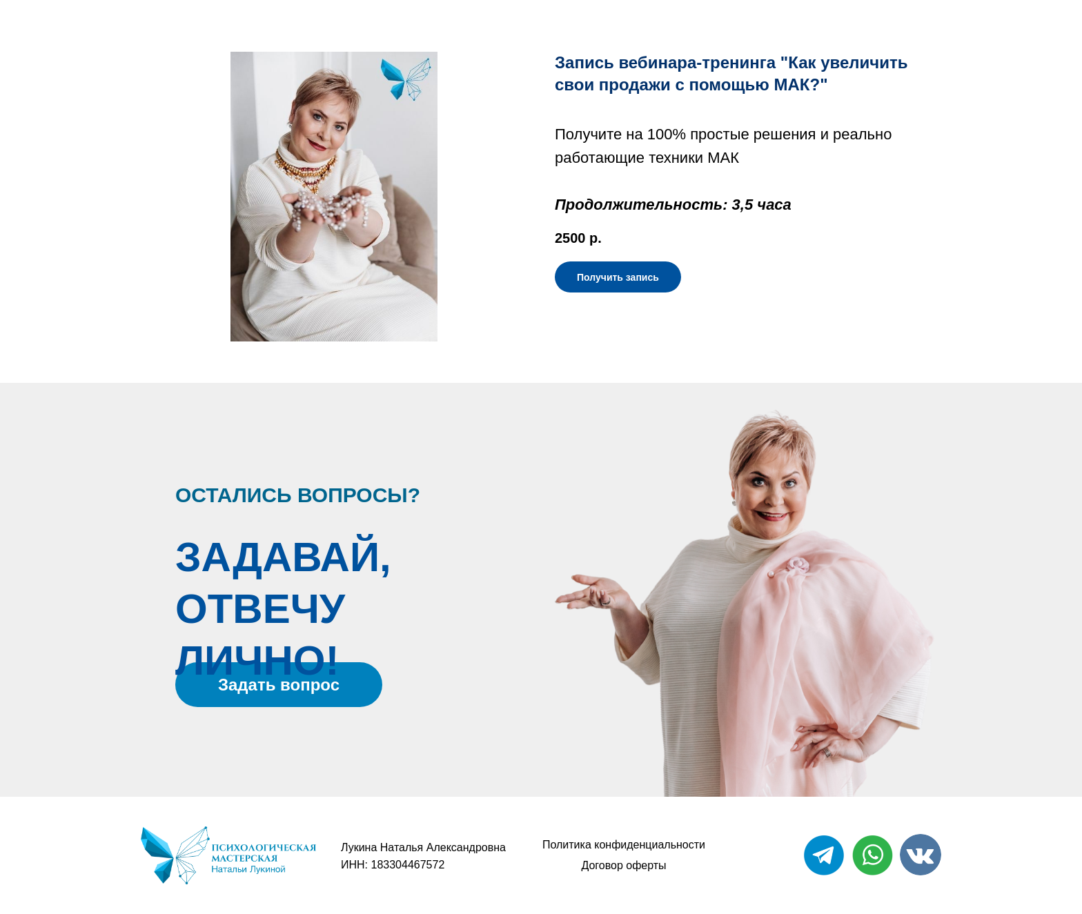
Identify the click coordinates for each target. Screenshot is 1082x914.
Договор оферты (623, 865)
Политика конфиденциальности (623, 845)
